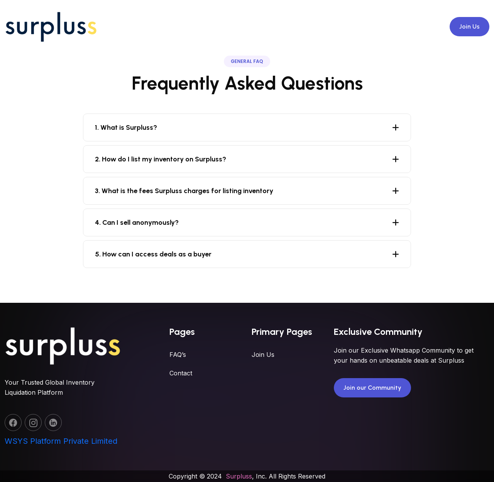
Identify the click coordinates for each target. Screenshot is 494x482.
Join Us (469, 26)
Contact (180, 395)
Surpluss (239, 476)
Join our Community (372, 412)
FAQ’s (177, 376)
